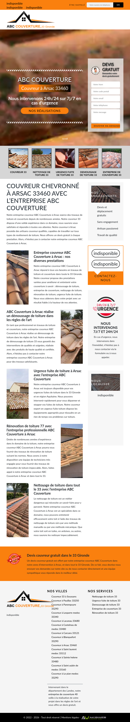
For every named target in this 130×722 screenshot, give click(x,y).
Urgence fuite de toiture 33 (106, 600)
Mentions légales (70, 717)
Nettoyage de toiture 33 (104, 596)
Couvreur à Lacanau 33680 (65, 620)
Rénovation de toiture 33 (105, 612)
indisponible (15, 3)
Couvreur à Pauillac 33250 (65, 600)
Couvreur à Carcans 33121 (65, 633)
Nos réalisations (45, 111)
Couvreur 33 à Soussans (63, 596)
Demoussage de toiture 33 (106, 604)
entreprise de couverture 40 (63, 694)
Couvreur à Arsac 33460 (64, 645)
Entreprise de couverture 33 (106, 608)
